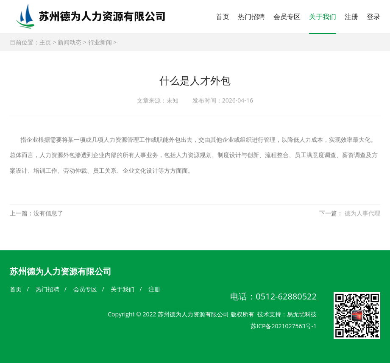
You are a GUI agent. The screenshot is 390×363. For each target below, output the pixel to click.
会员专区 (287, 16)
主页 (45, 42)
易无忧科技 (302, 314)
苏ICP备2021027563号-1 (284, 326)
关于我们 (322, 16)
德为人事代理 (362, 215)
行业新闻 (100, 42)
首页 (222, 16)
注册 (351, 16)
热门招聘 (251, 16)
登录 (373, 16)
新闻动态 (69, 42)
